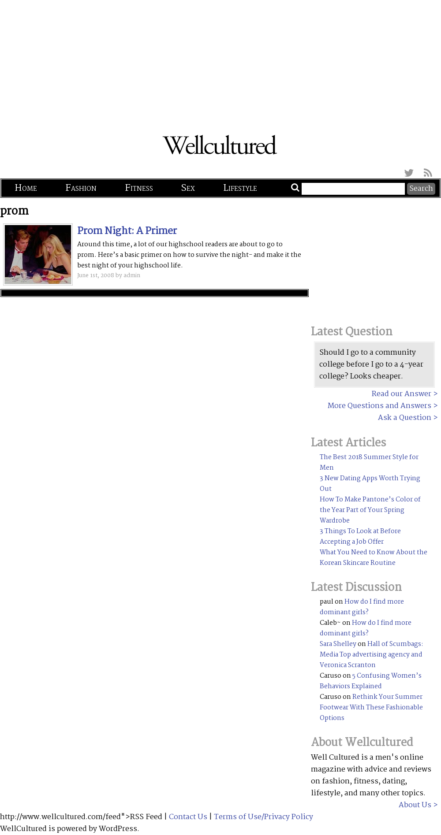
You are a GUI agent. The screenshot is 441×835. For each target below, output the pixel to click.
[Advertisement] (220, 61)
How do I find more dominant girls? (362, 607)
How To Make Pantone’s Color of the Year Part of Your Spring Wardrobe (370, 510)
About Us (415, 805)
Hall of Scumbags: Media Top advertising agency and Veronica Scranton (371, 655)
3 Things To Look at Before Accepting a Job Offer (360, 536)
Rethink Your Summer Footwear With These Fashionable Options (371, 708)
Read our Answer (401, 394)
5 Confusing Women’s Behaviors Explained (371, 681)
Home (26, 188)
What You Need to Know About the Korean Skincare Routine (373, 557)
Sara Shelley (338, 644)
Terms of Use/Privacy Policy (263, 817)
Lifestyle (240, 188)
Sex (188, 188)
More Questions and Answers (379, 406)
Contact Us (188, 817)
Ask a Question (404, 418)
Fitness (139, 188)
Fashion (81, 188)
